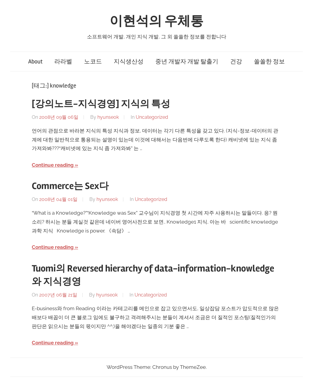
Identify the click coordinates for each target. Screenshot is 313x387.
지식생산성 (128, 61)
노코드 (93, 61)
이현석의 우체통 (156, 21)
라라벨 (63, 61)
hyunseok (108, 117)
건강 (236, 61)
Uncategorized (152, 117)
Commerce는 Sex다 (70, 186)
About (35, 61)
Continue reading (53, 165)
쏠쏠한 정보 (269, 61)
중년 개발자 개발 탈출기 (186, 61)
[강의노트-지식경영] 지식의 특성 (101, 104)
